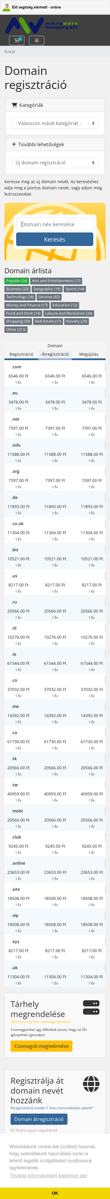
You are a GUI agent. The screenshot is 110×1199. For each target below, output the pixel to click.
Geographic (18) (47, 288)
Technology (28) (20, 296)
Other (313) (16, 329)
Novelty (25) (76, 321)
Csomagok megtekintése (41, 1046)
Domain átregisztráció (39, 1119)
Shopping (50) (18, 321)
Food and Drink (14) (23, 313)
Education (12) (65, 305)
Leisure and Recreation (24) (68, 313)
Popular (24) (16, 280)
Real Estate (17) (48, 321)
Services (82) (49, 296)
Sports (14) (74, 288)
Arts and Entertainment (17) (56, 280)
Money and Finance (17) (27, 305)
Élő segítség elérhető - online (36, 7)
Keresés (54, 239)
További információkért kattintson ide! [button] (48, 1175)
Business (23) (17, 288)
